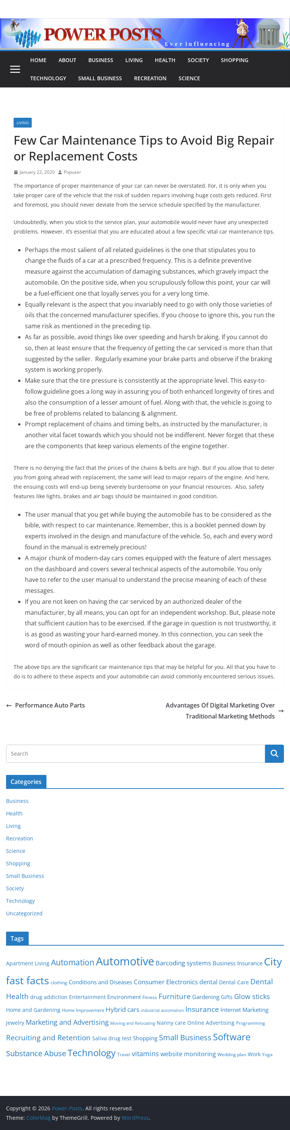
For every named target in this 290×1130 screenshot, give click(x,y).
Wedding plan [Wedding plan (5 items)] (232, 1054)
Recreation (150, 78)
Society (198, 60)
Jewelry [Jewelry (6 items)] (15, 1022)
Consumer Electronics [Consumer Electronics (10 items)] (166, 981)
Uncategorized (24, 913)
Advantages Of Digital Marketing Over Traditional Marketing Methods (225, 710)
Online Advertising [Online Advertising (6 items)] (210, 1022)
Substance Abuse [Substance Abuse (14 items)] (36, 1053)
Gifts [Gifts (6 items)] (227, 997)
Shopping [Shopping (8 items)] (145, 1038)
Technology (48, 78)
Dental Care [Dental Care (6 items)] (234, 982)
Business (100, 60)
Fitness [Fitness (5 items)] (149, 997)
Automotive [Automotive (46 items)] (125, 961)
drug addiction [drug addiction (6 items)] (49, 997)
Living (134, 60)
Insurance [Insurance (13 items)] (202, 1009)
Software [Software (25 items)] (231, 1036)
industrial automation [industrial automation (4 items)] (162, 1010)
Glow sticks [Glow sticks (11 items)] (252, 996)
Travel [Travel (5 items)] (123, 1054)
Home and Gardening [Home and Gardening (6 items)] (33, 1010)
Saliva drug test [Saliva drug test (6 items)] (111, 1038)
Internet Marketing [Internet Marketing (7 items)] (244, 1009)
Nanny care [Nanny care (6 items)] (171, 1022)
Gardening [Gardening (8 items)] (205, 997)
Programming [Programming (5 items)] (250, 1023)
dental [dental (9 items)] (208, 981)
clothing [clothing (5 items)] (59, 982)
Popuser (72, 172)
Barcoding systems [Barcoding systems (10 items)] (183, 963)
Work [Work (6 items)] (254, 1054)
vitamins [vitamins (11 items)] (145, 1053)
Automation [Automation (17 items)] (72, 962)
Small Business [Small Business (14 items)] (185, 1037)
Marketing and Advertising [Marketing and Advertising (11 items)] (67, 1022)
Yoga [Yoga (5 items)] (267, 1054)
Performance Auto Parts (45, 705)
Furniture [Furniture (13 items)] (175, 996)
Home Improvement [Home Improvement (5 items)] (83, 1010)
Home (38, 60)
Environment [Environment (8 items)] (124, 997)
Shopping (234, 60)
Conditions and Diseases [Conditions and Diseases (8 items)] (100, 982)
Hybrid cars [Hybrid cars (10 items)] (122, 1009)
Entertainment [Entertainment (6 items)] (87, 997)
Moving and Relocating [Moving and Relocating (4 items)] (132, 1023)
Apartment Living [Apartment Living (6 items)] (27, 963)
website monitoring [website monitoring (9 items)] (188, 1053)
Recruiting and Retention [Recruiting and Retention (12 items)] (48, 1037)
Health (165, 60)
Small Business (100, 78)
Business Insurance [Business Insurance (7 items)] (237, 963)
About (67, 60)
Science (189, 78)
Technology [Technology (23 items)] (92, 1053)
